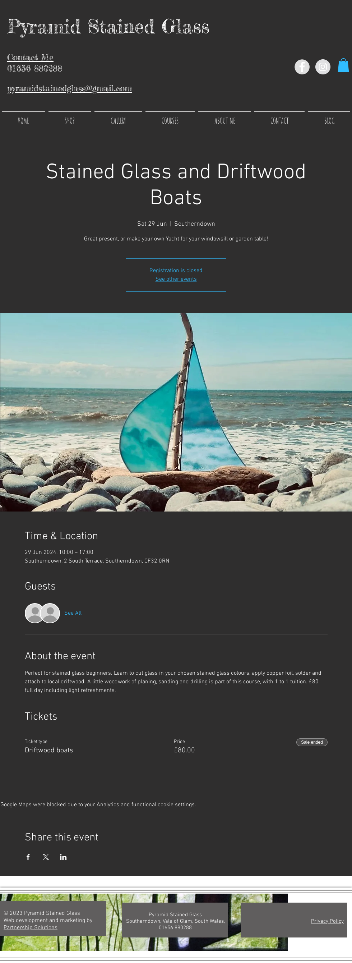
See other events (176, 279)
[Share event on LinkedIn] (63, 857)
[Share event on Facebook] (28, 857)
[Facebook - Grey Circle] (302, 66)
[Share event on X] (45, 857)
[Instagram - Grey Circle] (322, 66)
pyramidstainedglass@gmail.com (69, 88)
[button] (343, 65)
